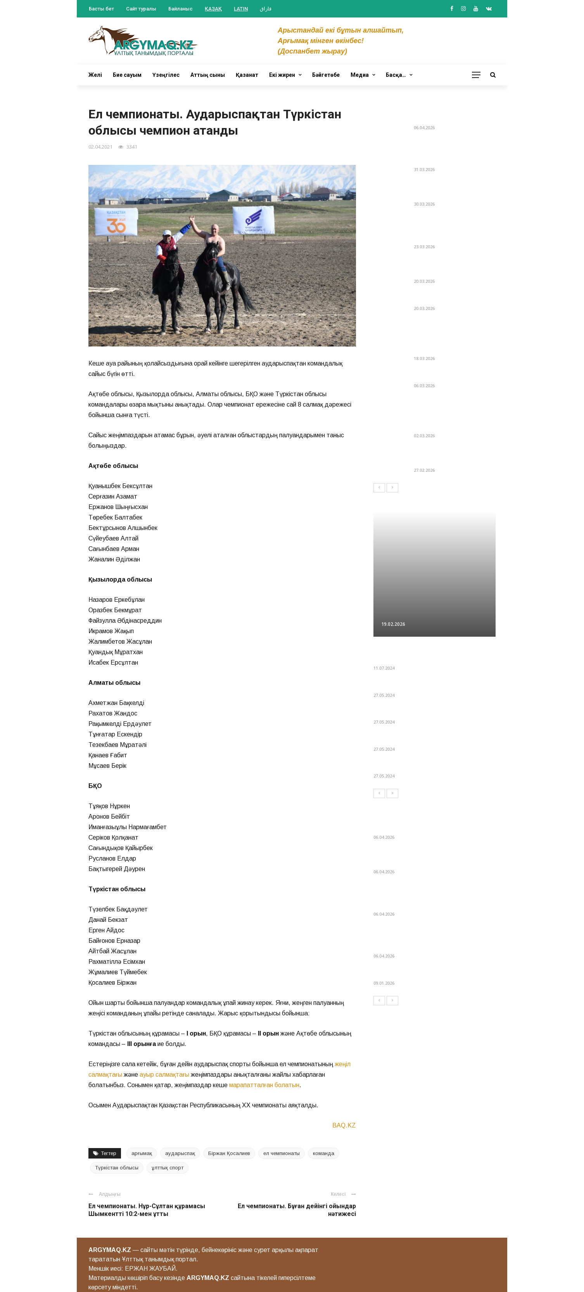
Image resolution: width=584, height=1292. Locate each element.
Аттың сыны (207, 75)
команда (323, 1153)
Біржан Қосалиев (229, 1153)
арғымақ (141, 1153)
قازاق (265, 9)
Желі (95, 75)
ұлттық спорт (167, 1168)
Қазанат (247, 75)
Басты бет (101, 9)
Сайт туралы (141, 9)
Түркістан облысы (116, 1168)
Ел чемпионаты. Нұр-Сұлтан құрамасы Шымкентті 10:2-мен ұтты (146, 1210)
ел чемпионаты (281, 1153)
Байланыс (180, 9)
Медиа (360, 75)
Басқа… (396, 75)
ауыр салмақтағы (164, 1074)
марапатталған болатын (264, 1085)
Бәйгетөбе (326, 75)
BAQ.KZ (344, 1125)
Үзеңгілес (166, 75)
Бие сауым (127, 75)
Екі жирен (282, 75)
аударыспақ (180, 1153)
